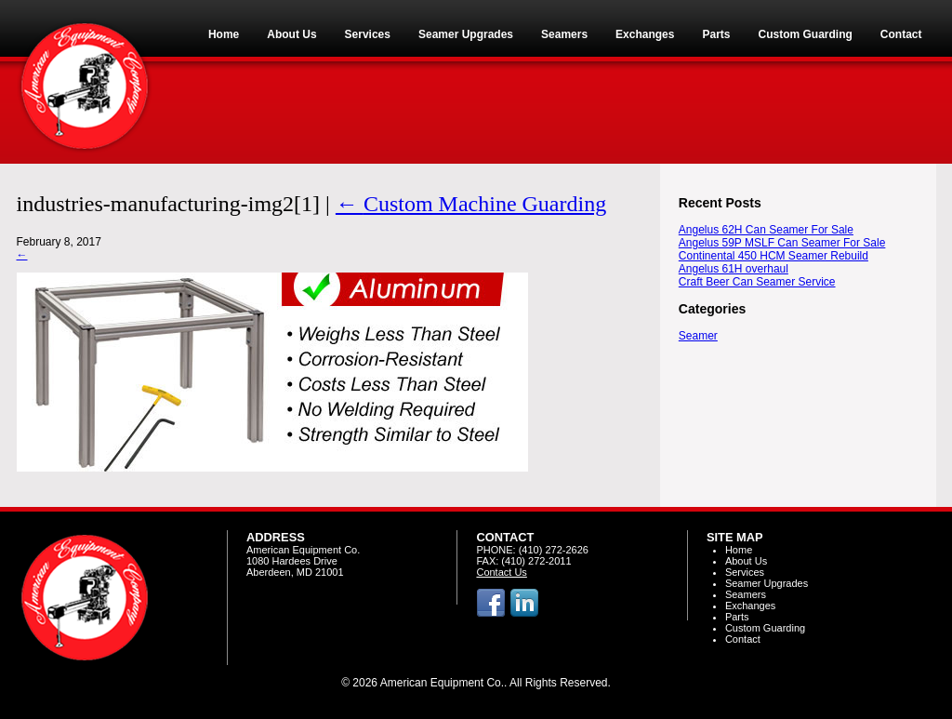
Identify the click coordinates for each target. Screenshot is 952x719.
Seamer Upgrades (766, 583)
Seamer (698, 335)
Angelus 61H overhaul (733, 268)
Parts (737, 616)
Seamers (745, 594)
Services (744, 572)
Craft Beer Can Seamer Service (757, 281)
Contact (742, 639)
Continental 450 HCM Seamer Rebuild (773, 255)
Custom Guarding (765, 627)
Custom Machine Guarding (471, 204)
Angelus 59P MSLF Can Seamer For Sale (782, 242)
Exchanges (750, 605)
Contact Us (501, 572)
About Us (746, 560)
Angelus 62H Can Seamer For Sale (766, 229)
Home (738, 549)
